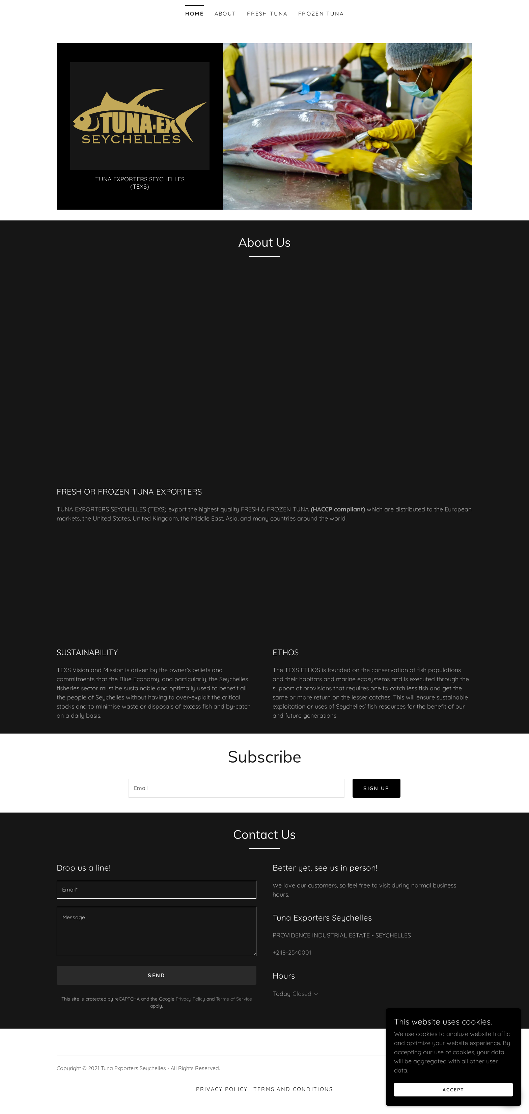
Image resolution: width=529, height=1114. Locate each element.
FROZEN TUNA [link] (321, 13)
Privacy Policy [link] (190, 999)
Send (156, 975)
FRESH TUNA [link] (267, 13)
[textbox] (236, 788)
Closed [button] (302, 994)
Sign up (376, 788)
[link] (140, 115)
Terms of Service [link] (234, 999)
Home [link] (194, 13)
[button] (314, 994)
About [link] (225, 13)
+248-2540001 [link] (292, 952)
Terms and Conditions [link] (293, 1089)
